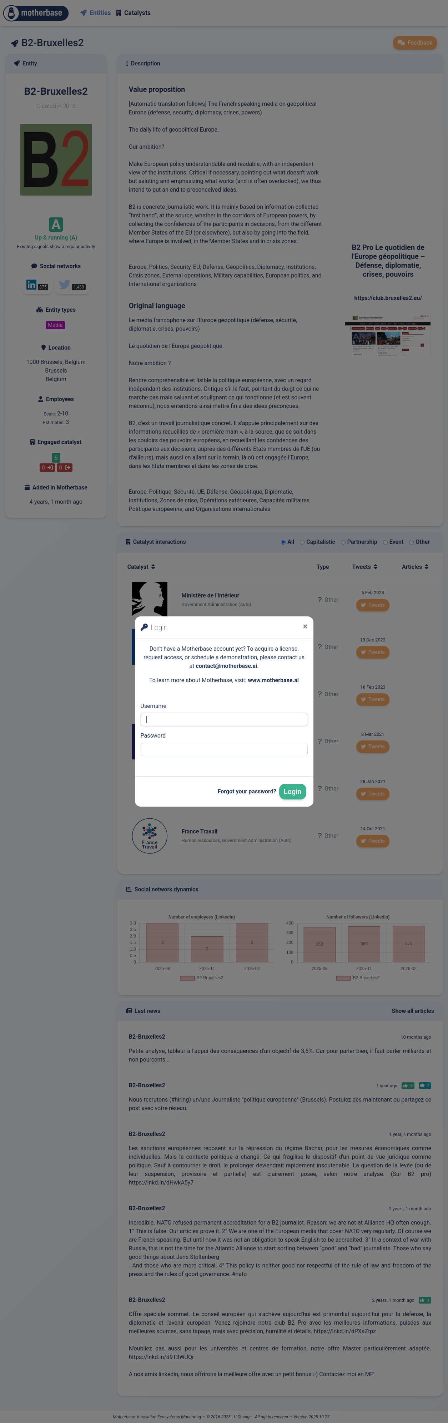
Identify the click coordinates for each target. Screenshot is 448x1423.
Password (153, 735)
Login (293, 791)
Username (154, 706)
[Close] (305, 626)
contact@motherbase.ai (226, 666)
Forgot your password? (247, 791)
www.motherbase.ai (273, 680)
